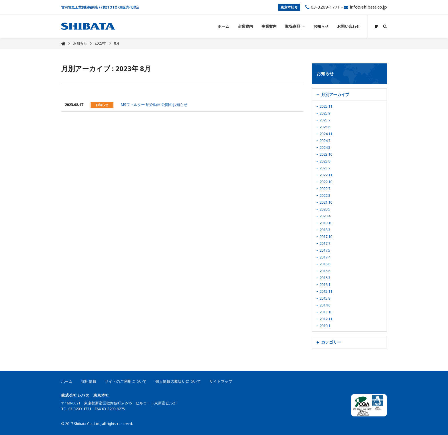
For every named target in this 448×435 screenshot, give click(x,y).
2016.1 (324, 284)
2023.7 (324, 168)
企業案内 (245, 26)
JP (376, 26)
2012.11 (325, 318)
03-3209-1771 (322, 7)
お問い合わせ (348, 26)
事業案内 (269, 26)
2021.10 (325, 202)
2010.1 (324, 325)
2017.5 (324, 250)
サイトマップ (220, 381)
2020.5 (324, 209)
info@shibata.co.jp (368, 7)
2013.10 (325, 311)
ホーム (223, 26)
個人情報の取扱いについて (178, 381)
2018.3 (324, 229)
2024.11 (325, 133)
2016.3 (324, 277)
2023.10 (325, 154)
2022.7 (324, 188)
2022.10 (325, 181)
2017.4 (324, 257)
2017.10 (325, 236)
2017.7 (324, 243)
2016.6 (324, 270)
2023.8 (324, 161)
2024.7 (324, 140)
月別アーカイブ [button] (335, 94)
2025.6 (324, 126)
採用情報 (88, 381)
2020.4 (324, 215)
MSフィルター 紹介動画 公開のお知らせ (154, 104)
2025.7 (324, 120)
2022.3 (324, 195)
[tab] (349, 94)
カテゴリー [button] (331, 342)
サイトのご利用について (126, 381)
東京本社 (289, 7)
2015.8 (324, 298)
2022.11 (325, 174)
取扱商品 (295, 26)
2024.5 (324, 147)
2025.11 (325, 106)
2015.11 (325, 291)
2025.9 (324, 113)
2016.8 (324, 263)
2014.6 (324, 305)
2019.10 (325, 222)
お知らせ (321, 26)
